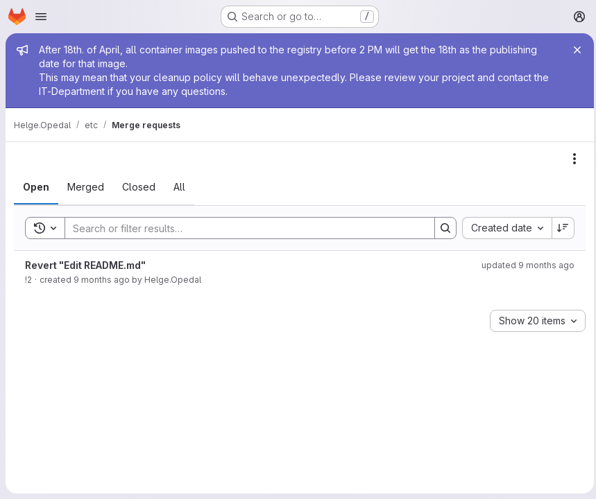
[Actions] (571, 159)
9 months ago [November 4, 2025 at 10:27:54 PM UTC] (102, 279)
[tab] (36, 187)
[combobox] (503, 228)
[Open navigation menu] (41, 17)
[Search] (241, 228)
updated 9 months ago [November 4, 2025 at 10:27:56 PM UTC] (524, 265)
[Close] (573, 50)
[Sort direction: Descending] (560, 228)
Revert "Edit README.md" (85, 265)
